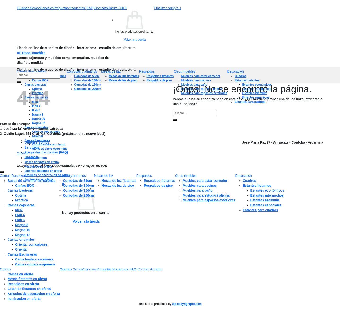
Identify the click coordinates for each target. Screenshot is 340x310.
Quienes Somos (28, 8)
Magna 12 (22, 235)
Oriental (21, 249)
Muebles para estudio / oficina (206, 195)
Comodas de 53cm (77, 180)
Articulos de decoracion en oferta (34, 294)
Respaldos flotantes (159, 180)
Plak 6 (20, 220)
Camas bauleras (20, 190)
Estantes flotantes (257, 185)
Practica (21, 200)
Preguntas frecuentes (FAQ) (74, 8)
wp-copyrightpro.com (187, 304)
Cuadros (249, 180)
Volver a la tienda (135, 39)
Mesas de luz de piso (117, 185)
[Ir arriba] (2, 172)
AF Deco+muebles (31, 53)
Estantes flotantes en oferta (43, 171)
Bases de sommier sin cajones (32, 180)
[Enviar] (19, 82)
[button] (117, 8)
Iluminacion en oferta (24, 299)
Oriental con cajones (31, 244)
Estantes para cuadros (260, 210)
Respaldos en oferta (38, 166)
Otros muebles (184, 71)
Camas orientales (21, 239)
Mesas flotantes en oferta (42, 162)
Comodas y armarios (71, 176)
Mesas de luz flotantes (118, 180)
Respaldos (147, 71)
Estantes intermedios (267, 195)
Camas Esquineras (37, 140)
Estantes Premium (264, 200)
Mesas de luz (103, 176)
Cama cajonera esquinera (49, 148)
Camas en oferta (36, 158)
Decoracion (235, 71)
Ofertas (22, 153)
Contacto (101, 8)
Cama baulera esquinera (48, 144)
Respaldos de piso (158, 185)
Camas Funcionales (14, 176)
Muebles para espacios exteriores (209, 200)
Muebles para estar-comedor (205, 180)
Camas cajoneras (21, 205)
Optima (20, 195)
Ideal (19, 210)
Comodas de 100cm (78, 185)
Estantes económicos (267, 190)
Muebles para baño (197, 190)
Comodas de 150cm (78, 190)
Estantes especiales (266, 205)
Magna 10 (22, 230)
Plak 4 (20, 215)
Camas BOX (24, 185)
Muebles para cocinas (200, 185)
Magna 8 (21, 225)
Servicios (46, 8)
